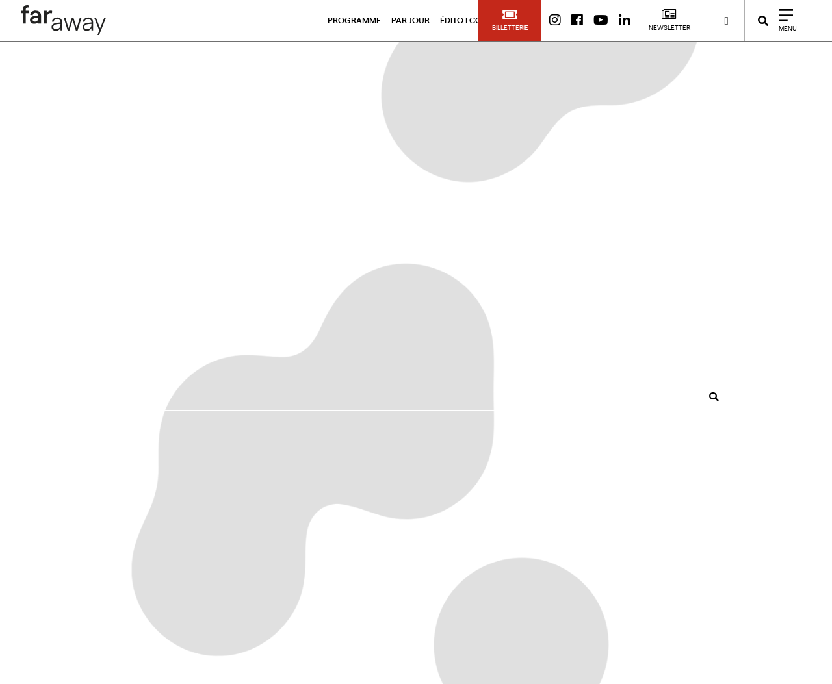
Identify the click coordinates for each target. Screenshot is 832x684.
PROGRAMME (354, 20)
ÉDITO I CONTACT (474, 20)
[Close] (783, 20)
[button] (509, 20)
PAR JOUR (410, 20)
